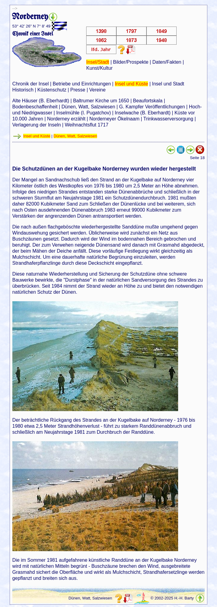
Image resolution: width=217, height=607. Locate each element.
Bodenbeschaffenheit (35, 106)
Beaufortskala (147, 100)
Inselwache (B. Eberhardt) (143, 112)
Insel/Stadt (97, 62)
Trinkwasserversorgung (168, 118)
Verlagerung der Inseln (36, 124)
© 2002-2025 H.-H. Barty (171, 598)
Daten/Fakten (166, 62)
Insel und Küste (131, 83)
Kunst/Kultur (99, 68)
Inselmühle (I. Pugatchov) (83, 112)
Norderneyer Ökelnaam (114, 118)
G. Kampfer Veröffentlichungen (152, 106)
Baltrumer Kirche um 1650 (101, 100)
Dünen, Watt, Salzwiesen (88, 106)
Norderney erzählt (66, 118)
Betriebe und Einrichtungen (82, 83)
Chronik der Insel (30, 83)
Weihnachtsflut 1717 (86, 124)
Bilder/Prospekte (130, 62)
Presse (77, 89)
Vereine (97, 89)
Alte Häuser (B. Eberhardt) (40, 100)
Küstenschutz (51, 89)
